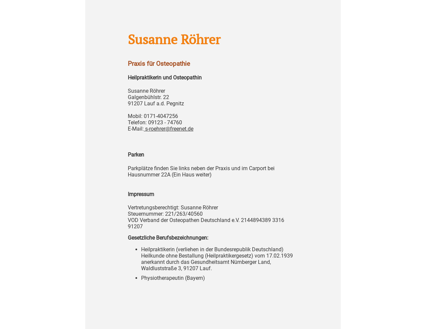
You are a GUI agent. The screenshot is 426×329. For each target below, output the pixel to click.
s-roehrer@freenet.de (168, 129)
